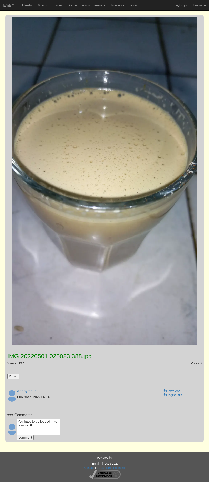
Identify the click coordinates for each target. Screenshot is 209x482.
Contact (89, 467)
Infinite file (117, 5)
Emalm (9, 5)
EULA (100, 467)
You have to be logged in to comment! (38, 427)
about (133, 5)
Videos (42, 5)
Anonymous (26, 391)
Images (57, 5)
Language (199, 5)
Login (181, 5)
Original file (172, 395)
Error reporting (115, 467)
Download (172, 391)
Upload (26, 5)
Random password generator (86, 5)
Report (13, 376)
